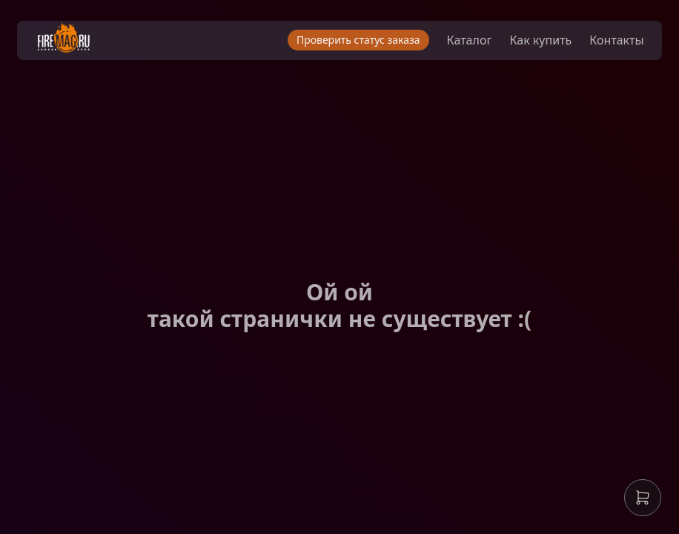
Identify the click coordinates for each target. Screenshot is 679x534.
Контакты (604, 44)
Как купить (528, 44)
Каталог (457, 44)
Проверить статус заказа (346, 44)
